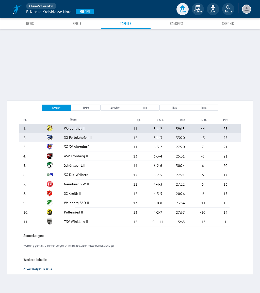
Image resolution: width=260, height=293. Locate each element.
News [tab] (30, 23)
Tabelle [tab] (125, 23)
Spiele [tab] (77, 23)
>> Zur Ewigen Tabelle (37, 268)
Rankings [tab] (176, 23)
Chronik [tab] (228, 23)
